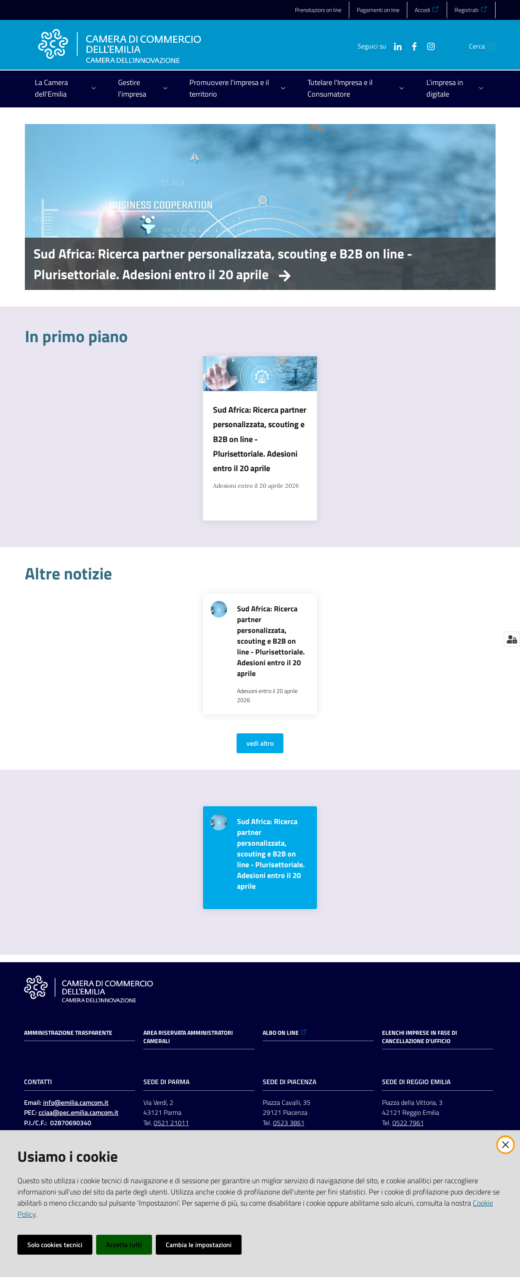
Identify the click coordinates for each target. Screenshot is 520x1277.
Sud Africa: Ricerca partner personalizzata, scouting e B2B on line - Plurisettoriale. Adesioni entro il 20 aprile (223, 264)
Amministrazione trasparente (68, 1033)
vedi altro (260, 743)
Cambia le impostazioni (199, 1245)
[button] (486, 46)
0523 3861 (289, 1123)
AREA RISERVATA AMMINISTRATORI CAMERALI (188, 1037)
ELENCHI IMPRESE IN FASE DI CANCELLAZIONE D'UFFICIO (419, 1037)
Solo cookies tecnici (54, 1245)
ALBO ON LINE (285, 1033)
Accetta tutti (124, 1245)
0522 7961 (408, 1123)
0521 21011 (171, 1123)
